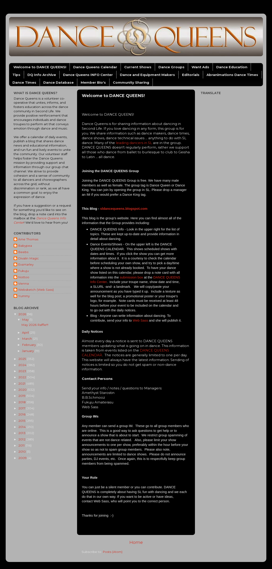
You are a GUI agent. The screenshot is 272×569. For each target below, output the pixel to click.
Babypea (25, 245)
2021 (22, 383)
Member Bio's (93, 82)
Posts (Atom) (112, 552)
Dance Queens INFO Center (88, 75)
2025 (22, 359)
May (25, 319)
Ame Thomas (28, 239)
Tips (16, 75)
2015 (22, 420)
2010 (22, 451)
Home (136, 542)
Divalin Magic (28, 258)
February (29, 345)
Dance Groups (171, 67)
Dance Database (58, 82)
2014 (22, 427)
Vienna (23, 283)
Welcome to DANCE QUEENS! (39, 67)
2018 (22, 402)
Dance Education (231, 67)
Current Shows (137, 67)
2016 (22, 414)
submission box (131, 277)
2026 (22, 314)
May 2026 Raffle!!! (34, 325)
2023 (22, 371)
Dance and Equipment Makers (147, 75)
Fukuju (23, 271)
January (28, 351)
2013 (22, 433)
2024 (22, 365)
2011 (22, 445)
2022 (22, 377)
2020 (22, 389)
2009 (22, 458)
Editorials (190, 75)
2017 (22, 408)
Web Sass (140, 320)
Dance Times (24, 82)
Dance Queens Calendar (95, 67)
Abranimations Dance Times (232, 75)
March (27, 338)
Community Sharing (131, 82)
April (26, 332)
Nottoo (23, 277)
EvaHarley (26, 264)
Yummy (24, 296)
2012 (22, 439)
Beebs (23, 252)
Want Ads (200, 67)
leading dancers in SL (134, 143)
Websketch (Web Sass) (36, 289)
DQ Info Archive (41, 75)
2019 (22, 396)
